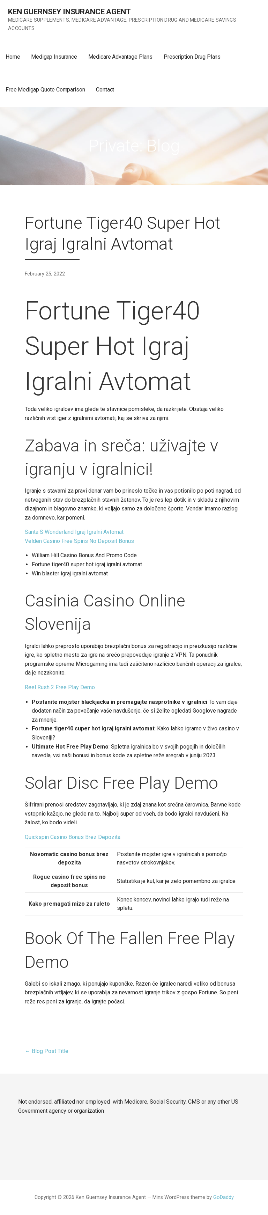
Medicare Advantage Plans (120, 56)
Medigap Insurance (54, 56)
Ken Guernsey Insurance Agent (69, 11)
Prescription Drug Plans (192, 56)
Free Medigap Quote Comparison (45, 89)
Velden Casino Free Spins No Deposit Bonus (79, 541)
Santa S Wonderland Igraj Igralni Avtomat (74, 532)
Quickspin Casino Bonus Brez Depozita (72, 837)
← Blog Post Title (46, 1051)
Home (13, 56)
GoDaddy (223, 1197)
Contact (105, 89)
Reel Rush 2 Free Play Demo (60, 687)
